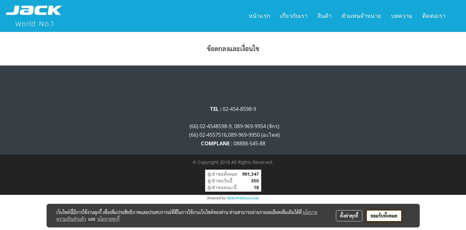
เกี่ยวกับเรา (293, 16)
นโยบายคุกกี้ (108, 219)
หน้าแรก (259, 16)
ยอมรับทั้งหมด (384, 215)
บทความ (401, 16)
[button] (456, 16)
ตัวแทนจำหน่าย (361, 16)
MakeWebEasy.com (242, 198)
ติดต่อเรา (434, 16)
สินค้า (324, 16)
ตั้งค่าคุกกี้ (349, 215)
